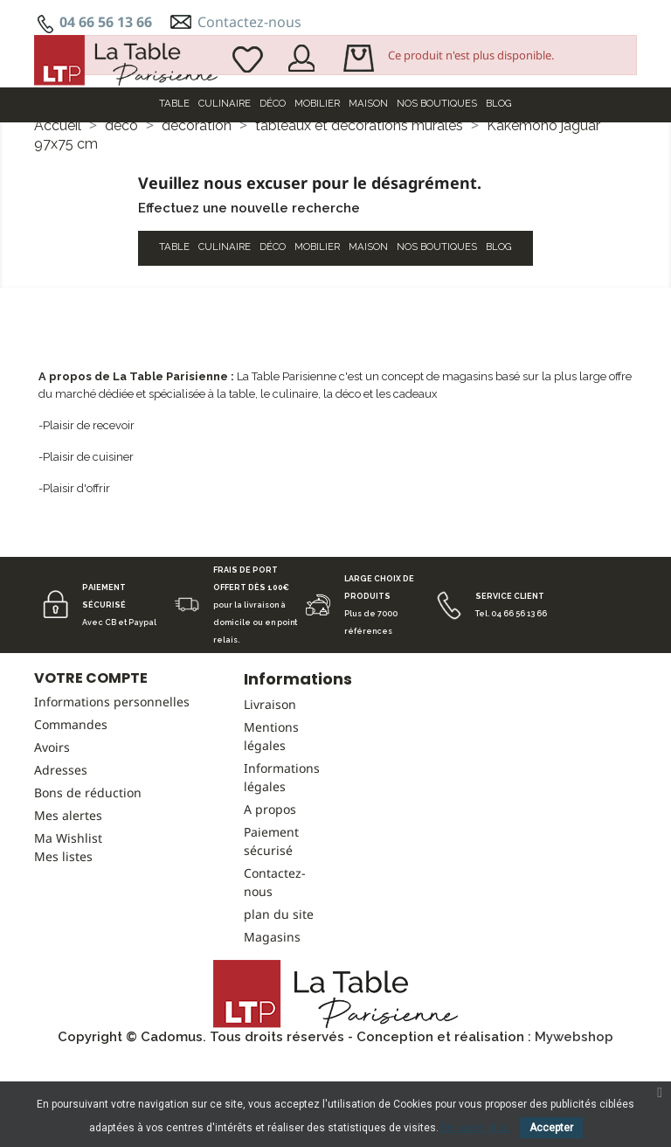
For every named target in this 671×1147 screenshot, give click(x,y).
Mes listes (63, 943)
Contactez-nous (249, 21)
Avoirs (52, 834)
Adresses (60, 857)
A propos (270, 896)
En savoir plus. (476, 1128)
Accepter (551, 1128)
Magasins (272, 1024)
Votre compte (91, 765)
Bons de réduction (88, 880)
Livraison (270, 791)
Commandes (70, 811)
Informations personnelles (112, 789)
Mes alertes (68, 902)
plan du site (279, 1001)
